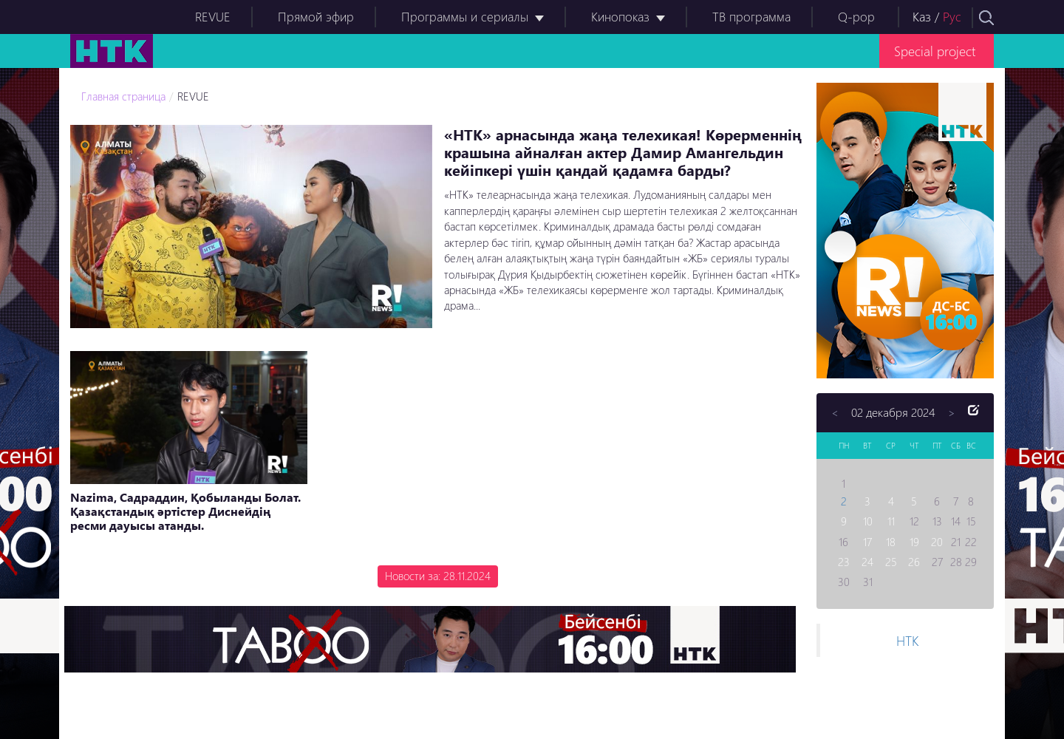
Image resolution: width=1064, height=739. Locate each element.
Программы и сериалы (464, 16)
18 (891, 541)
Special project (934, 50)
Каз (922, 16)
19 (914, 541)
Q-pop (856, 16)
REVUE (213, 16)
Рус (952, 16)
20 (937, 541)
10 (868, 521)
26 (914, 561)
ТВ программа (751, 16)
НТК (907, 640)
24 (867, 561)
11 (891, 521)
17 (867, 541)
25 (891, 561)
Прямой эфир (316, 16)
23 (844, 561)
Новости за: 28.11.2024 (438, 575)
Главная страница (123, 96)
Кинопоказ (620, 16)
